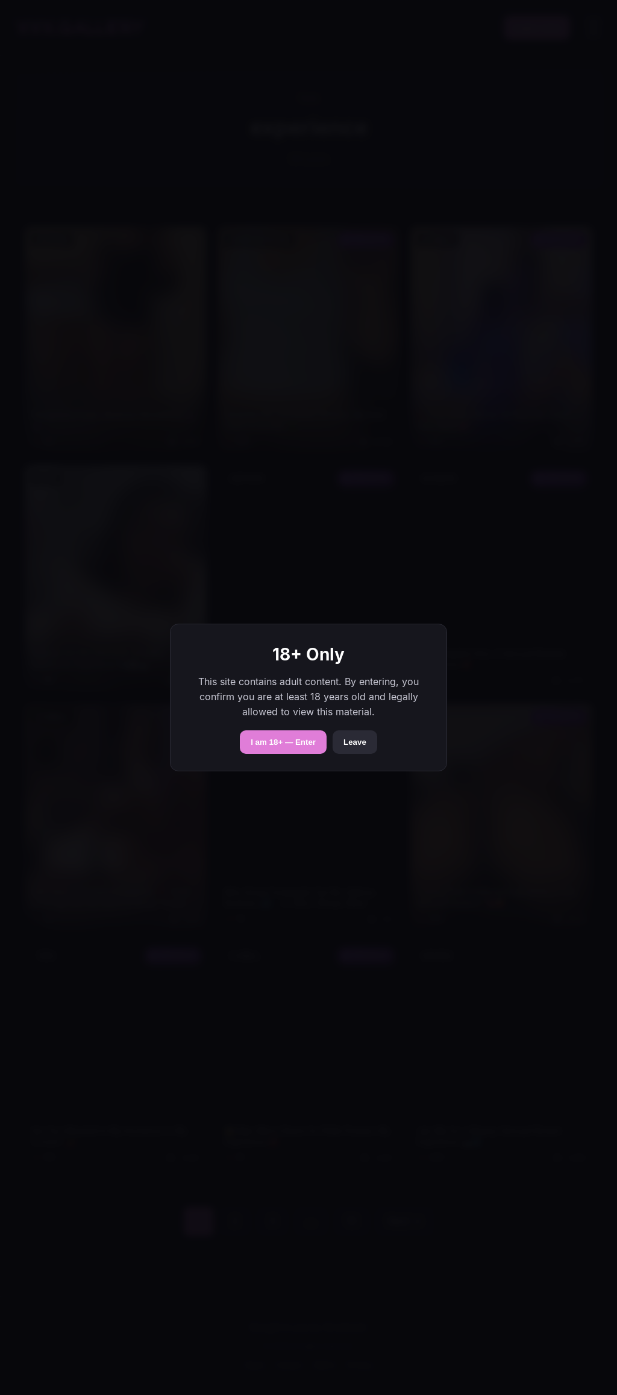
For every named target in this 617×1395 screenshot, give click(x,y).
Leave (354, 742)
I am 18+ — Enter (283, 742)
